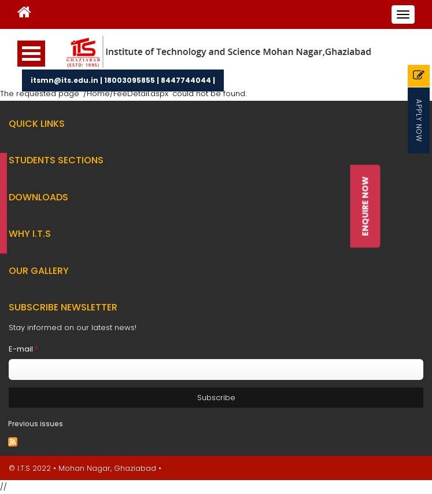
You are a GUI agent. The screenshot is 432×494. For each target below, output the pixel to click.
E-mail (23, 348)
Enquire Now (365, 206)
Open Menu (31, 54)
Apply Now (419, 120)
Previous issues (35, 424)
